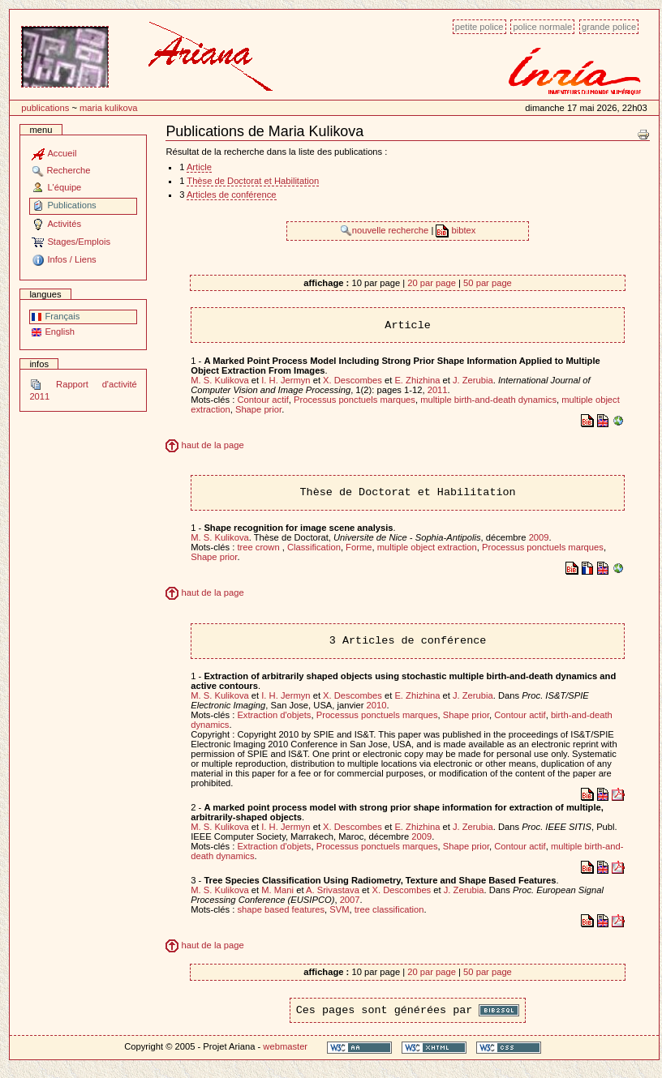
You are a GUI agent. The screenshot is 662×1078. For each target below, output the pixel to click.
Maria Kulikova (109, 108)
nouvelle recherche (386, 230)
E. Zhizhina (417, 380)
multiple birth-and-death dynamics (488, 399)
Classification (314, 547)
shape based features (281, 909)
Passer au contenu (9, 18)
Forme (359, 547)
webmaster (285, 1046)
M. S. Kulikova (220, 380)
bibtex (455, 230)
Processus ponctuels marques (354, 399)
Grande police (609, 27)
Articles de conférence (232, 194)
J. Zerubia (473, 380)
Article (199, 167)
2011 (438, 390)
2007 (350, 900)
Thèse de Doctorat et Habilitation (253, 181)
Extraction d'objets (274, 715)
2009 (539, 537)
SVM (339, 909)
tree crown (259, 547)
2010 (377, 705)
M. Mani (277, 890)
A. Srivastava (332, 890)
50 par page (487, 283)
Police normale (542, 27)
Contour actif (262, 399)
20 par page (431, 283)
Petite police (479, 27)
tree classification (389, 909)
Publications (45, 108)
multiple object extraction (427, 547)
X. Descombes (352, 380)
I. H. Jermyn (285, 380)
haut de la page (204, 445)
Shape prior (258, 409)
